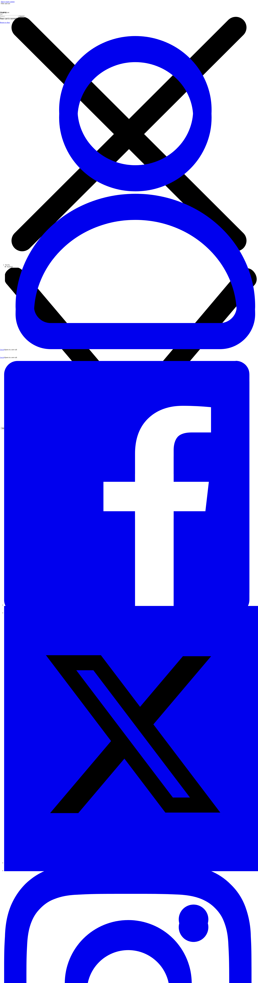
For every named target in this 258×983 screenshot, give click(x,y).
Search (22, 16)
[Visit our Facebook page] (131, 605)
